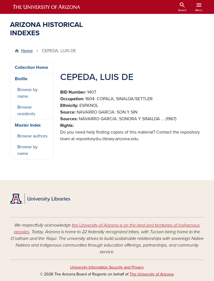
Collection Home (31, 67)
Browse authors (32, 136)
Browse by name (27, 93)
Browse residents (26, 110)
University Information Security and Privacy (107, 267)
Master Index (28, 125)
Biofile (21, 79)
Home (27, 51)
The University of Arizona (151, 274)
